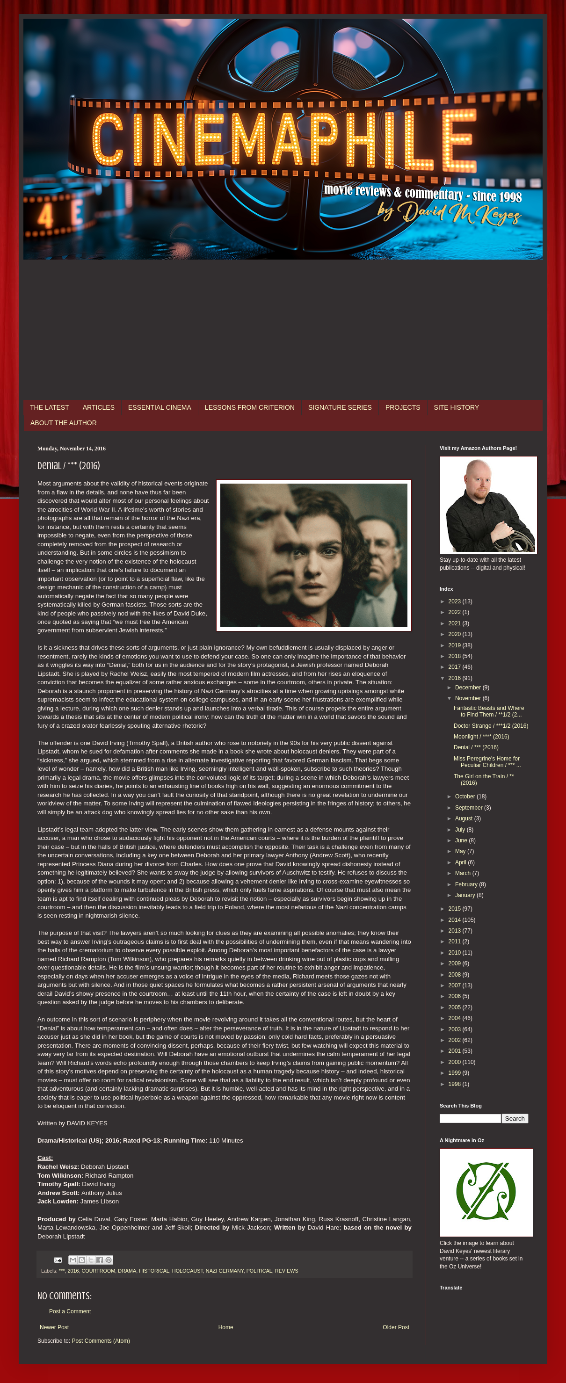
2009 (456, 963)
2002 (456, 1040)
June (462, 840)
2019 (456, 645)
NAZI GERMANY (225, 1271)
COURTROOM (98, 1271)
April (461, 862)
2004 (456, 1018)
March (463, 873)
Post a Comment (70, 1311)
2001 (456, 1051)
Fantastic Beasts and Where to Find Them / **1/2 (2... (489, 711)
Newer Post (54, 1327)
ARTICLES (99, 407)
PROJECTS (403, 407)
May (461, 851)
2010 (456, 952)
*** (62, 1271)
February (467, 884)
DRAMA (127, 1271)
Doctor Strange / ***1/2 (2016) (491, 726)
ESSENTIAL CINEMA (159, 407)
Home (225, 1327)
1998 (456, 1084)
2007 (456, 985)
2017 (456, 667)
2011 (456, 941)
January (466, 895)
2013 (456, 930)
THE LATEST (49, 407)
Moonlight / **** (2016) (481, 736)
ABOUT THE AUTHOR (63, 423)
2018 (456, 656)
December (469, 687)
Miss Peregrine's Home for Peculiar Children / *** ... (487, 761)
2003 (456, 1029)
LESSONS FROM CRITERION (250, 407)
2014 (456, 920)
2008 (456, 974)
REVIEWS (286, 1271)
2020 (456, 634)
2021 (456, 623)
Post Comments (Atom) (101, 1341)
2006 (456, 996)
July (461, 829)
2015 (456, 908)
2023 (456, 601)
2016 (73, 1271)
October (466, 796)
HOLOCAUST (187, 1271)
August (464, 818)
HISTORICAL (154, 1271)
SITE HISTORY (456, 407)
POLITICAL (259, 1271)
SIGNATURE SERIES (340, 407)
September (469, 807)
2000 (456, 1062)
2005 (456, 1007)
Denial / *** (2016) (476, 747)
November (469, 698)
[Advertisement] (283, 329)
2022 (456, 612)
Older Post (396, 1327)
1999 (456, 1073)
